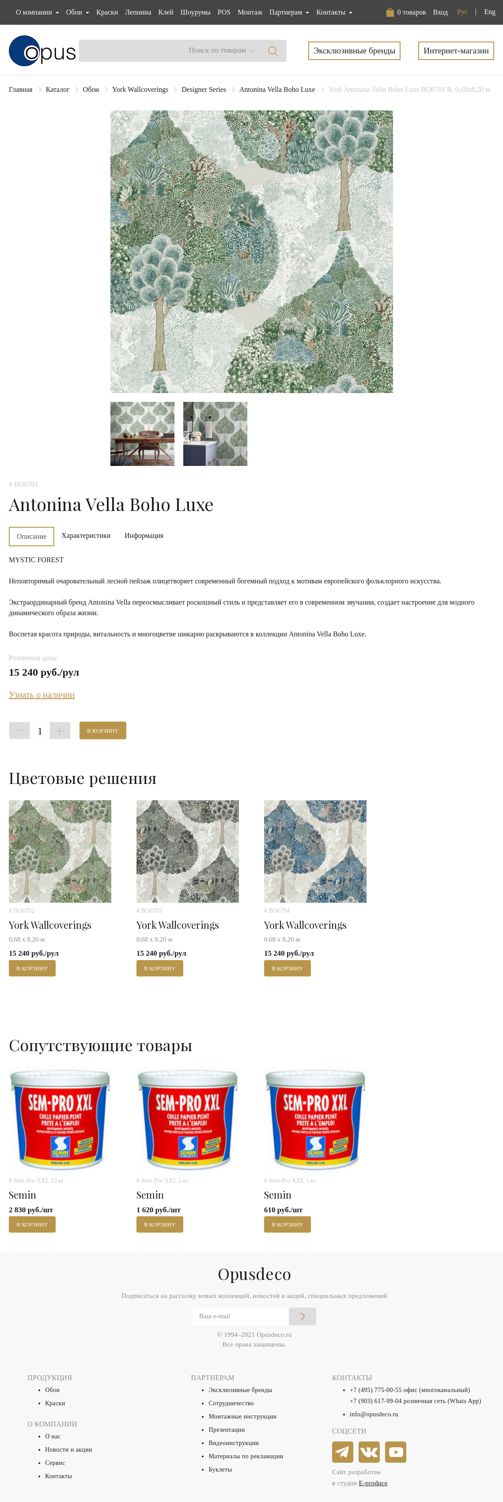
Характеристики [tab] (85, 535)
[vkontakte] (370, 1452)
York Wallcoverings (140, 89)
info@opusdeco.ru (374, 1414)
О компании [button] (35, 12)
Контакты (58, 1476)
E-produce (373, 1483)
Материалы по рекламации (245, 1456)
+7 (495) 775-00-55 (376, 1390)
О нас (53, 1436)
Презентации (226, 1429)
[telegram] (343, 1452)
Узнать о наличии (42, 695)
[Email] (254, 1316)
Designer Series (204, 89)
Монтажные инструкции (242, 1416)
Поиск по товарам (217, 50)
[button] (406, 12)
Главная (21, 89)
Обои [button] (75, 12)
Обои (91, 89)
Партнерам (286, 12)
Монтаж (250, 12)
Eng (489, 11)
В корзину (103, 730)
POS (224, 12)
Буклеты (220, 1469)
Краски (107, 12)
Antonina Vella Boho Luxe (277, 89)
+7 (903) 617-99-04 (376, 1401)
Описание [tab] (31, 536)
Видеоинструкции (233, 1443)
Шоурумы (196, 12)
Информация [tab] (144, 535)
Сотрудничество (231, 1403)
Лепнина (138, 12)
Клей (166, 12)
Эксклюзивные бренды (355, 50)
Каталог (58, 89)
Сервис (55, 1463)
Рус (462, 11)
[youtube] (396, 1452)
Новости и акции (68, 1449)
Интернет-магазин (456, 50)
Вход (440, 12)
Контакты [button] (331, 12)
